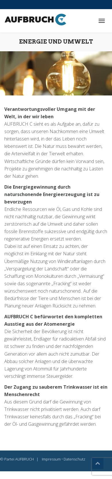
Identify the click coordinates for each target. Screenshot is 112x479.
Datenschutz (74, 459)
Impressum (51, 459)
